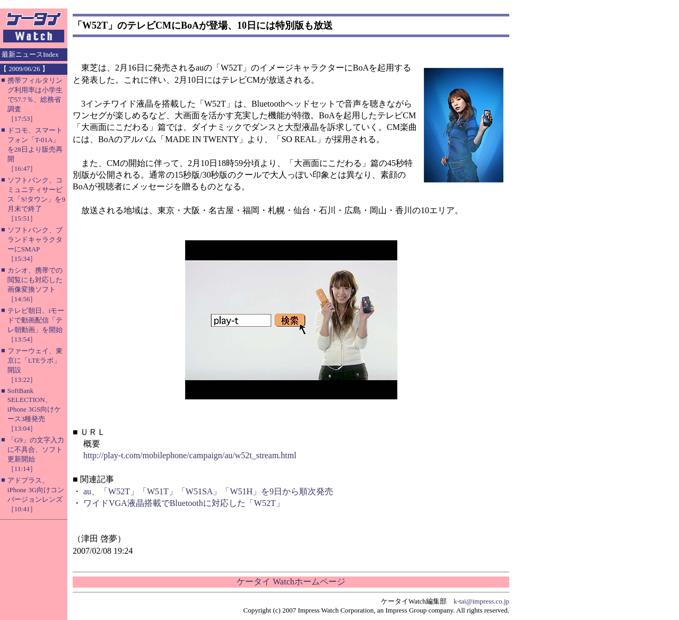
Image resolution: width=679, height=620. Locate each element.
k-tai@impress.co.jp (481, 601)
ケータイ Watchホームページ (291, 581)
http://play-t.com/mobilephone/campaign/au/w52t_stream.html (190, 455)
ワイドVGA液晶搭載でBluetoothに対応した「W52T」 (183, 503)
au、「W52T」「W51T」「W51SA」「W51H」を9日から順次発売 (208, 491)
